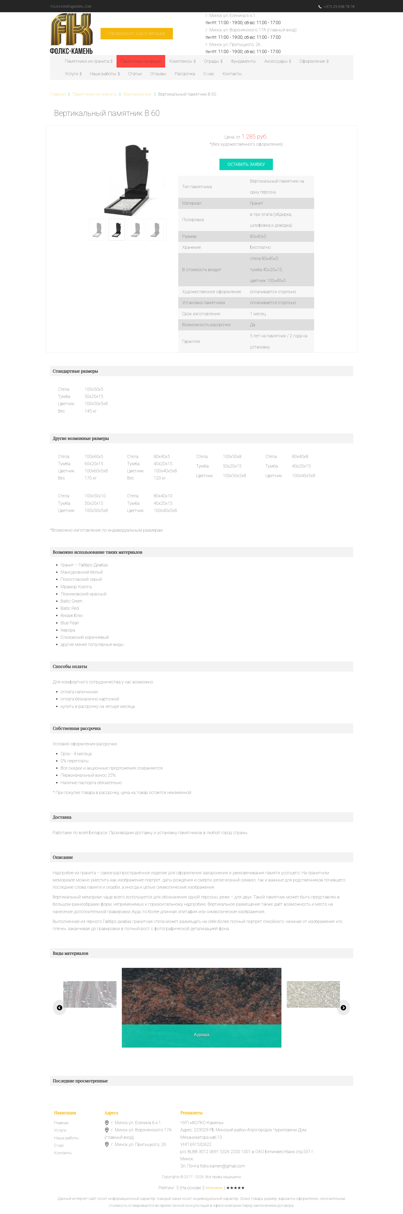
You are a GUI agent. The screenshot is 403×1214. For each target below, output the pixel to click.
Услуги (73, 73)
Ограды (213, 61)
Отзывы (158, 73)
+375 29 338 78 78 (336, 6)
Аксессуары (277, 61)
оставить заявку (246, 165)
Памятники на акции (141, 61)
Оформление (314, 61)
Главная (62, 1123)
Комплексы (182, 61)
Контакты (232, 73)
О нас (208, 73)
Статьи (135, 73)
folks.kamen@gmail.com (71, 7)
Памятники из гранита (89, 61)
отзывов (214, 1188)
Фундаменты (243, 61)
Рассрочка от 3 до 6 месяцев (137, 33)
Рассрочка (185, 73)
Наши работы (105, 73)
